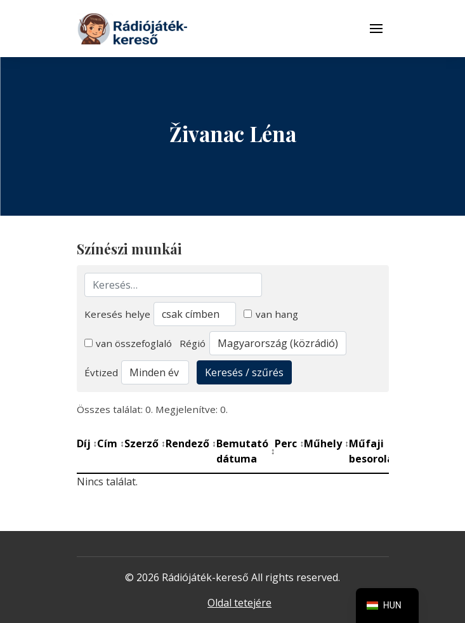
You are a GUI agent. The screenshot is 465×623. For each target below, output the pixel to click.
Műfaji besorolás (377, 451)
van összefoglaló (128, 343)
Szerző (145, 443)
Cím (110, 443)
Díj (87, 443)
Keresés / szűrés (244, 372)
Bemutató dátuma (245, 451)
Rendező (191, 443)
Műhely (326, 443)
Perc (289, 443)
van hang (271, 314)
